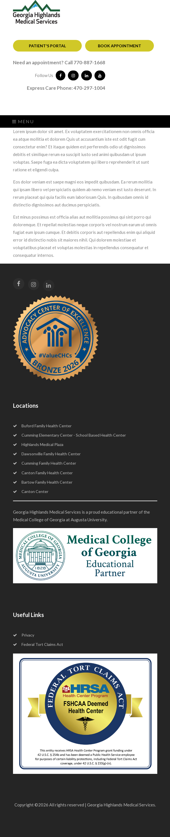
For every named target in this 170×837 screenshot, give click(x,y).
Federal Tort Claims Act (38, 644)
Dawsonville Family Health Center (47, 453)
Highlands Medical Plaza (38, 444)
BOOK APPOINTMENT (119, 45)
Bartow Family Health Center (42, 482)
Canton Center (30, 491)
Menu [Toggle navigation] (23, 121)
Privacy (23, 635)
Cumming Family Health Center (44, 463)
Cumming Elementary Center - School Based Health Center (69, 435)
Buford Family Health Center (42, 425)
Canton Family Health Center (43, 472)
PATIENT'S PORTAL (47, 45)
